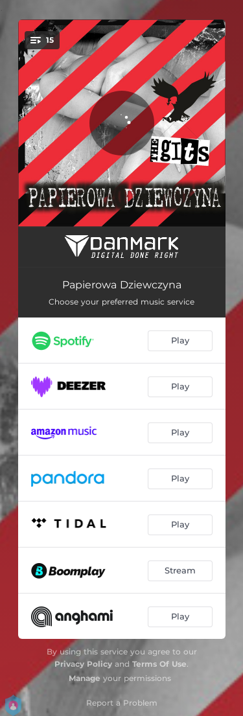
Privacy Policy (83, 664)
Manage (84, 678)
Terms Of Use (159, 664)
